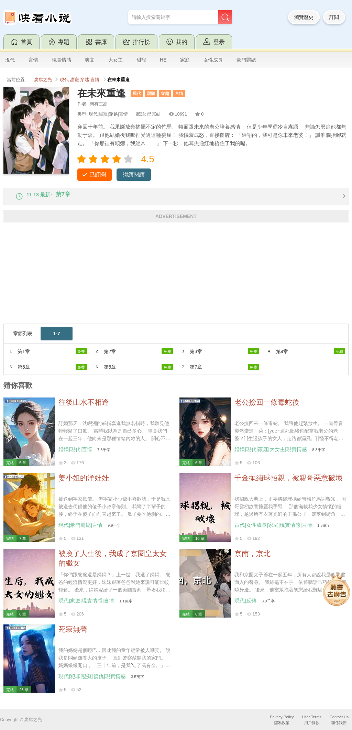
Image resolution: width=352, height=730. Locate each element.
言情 (33, 60)
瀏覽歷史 (304, 17)
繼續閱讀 (134, 174)
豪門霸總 (246, 60)
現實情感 (61, 60)
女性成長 (213, 60)
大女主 (115, 60)
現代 (10, 60)
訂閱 (334, 17)
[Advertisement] (176, 281)
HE (163, 60)
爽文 (90, 60)
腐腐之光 (43, 79)
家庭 (185, 60)
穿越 (84, 79)
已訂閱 (97, 174)
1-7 (56, 339)
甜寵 (141, 60)
